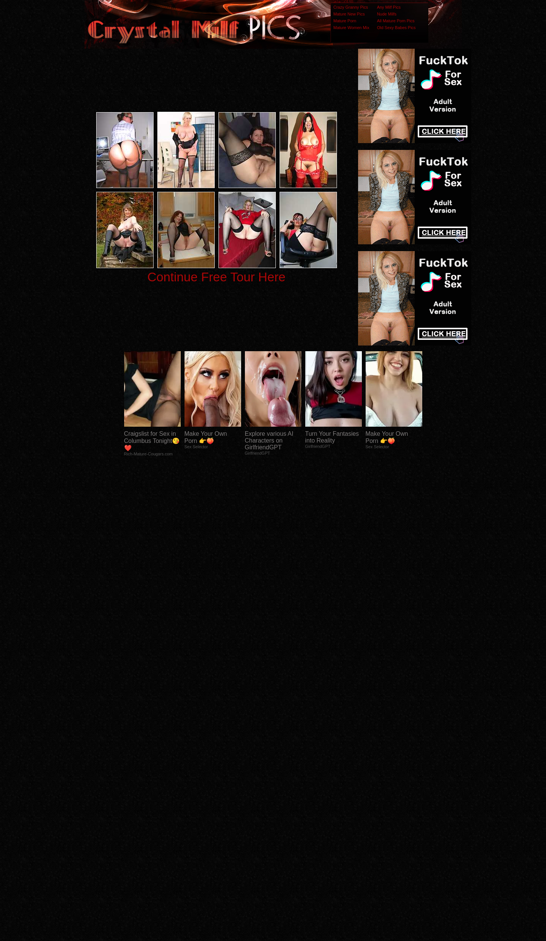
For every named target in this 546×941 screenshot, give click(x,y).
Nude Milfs (387, 14)
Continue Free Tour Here (216, 277)
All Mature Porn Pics (396, 21)
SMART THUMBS (286, 791)
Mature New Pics (349, 14)
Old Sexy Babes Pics (396, 27)
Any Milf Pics (389, 7)
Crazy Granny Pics (351, 7)
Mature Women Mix (351, 27)
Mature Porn (345, 21)
